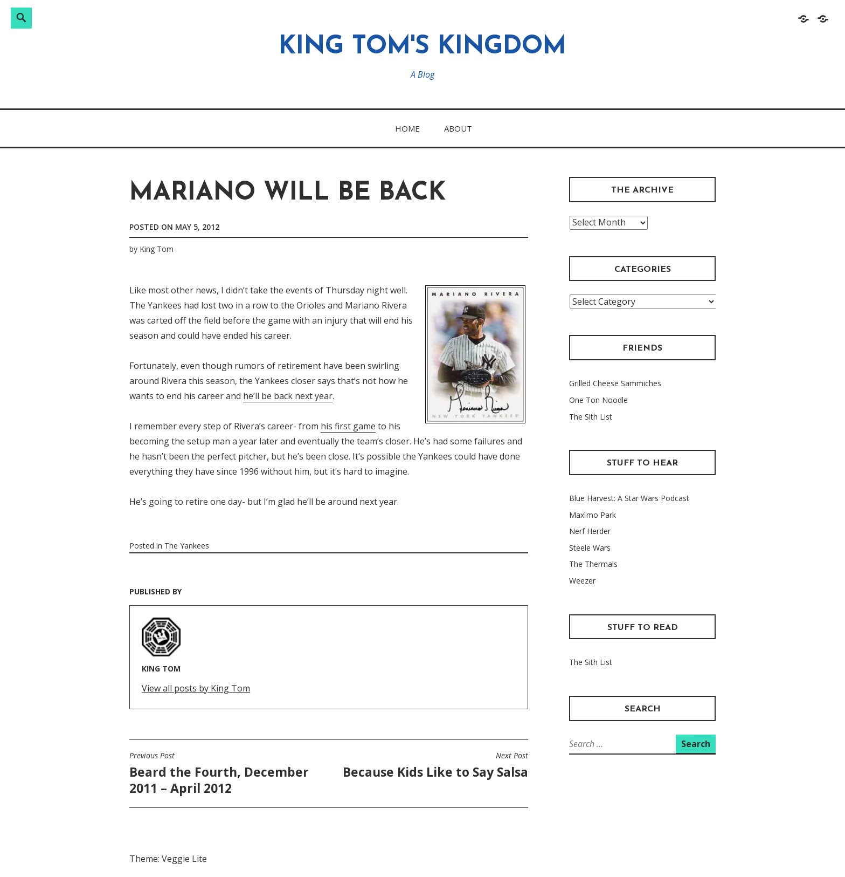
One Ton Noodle (598, 400)
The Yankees (186, 545)
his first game (348, 426)
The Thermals (593, 564)
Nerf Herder (590, 531)
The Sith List (590, 417)
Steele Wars (590, 548)
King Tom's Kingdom (422, 47)
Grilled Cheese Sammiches (615, 383)
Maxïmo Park (592, 515)
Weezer (582, 580)
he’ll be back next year (288, 396)
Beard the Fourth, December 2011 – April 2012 (226, 773)
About (458, 128)
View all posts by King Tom (196, 688)
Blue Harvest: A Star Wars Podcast (629, 498)
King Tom (157, 249)
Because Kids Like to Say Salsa (435, 765)
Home (407, 128)
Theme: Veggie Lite (168, 859)
